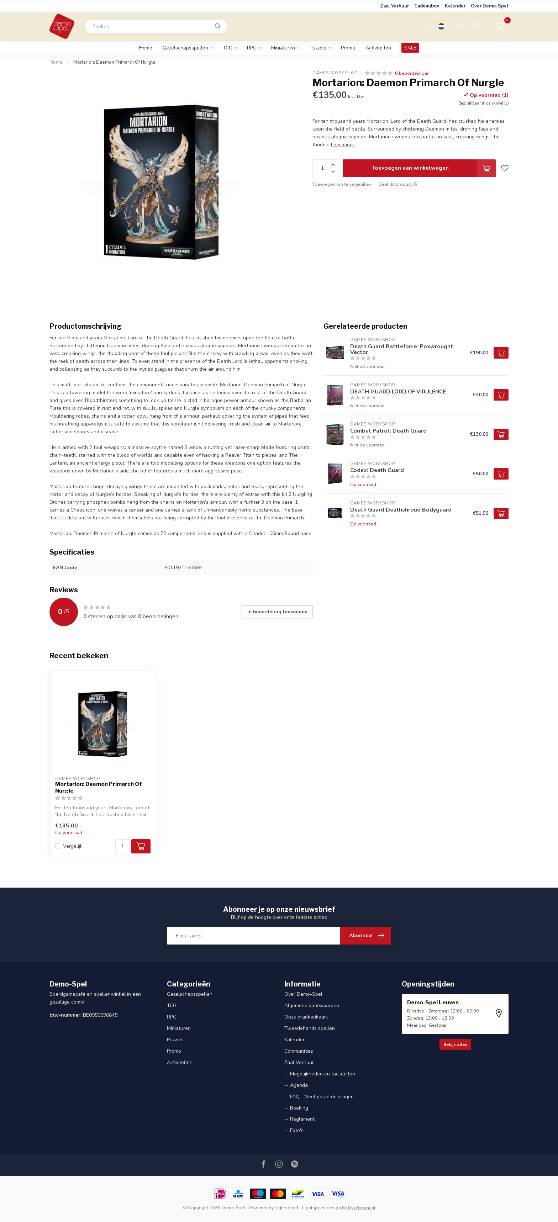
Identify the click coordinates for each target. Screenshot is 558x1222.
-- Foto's (294, 1130)
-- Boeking (296, 1108)
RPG (252, 47)
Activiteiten (378, 47)
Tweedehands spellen (309, 1028)
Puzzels (318, 47)
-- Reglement (299, 1119)
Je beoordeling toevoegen (277, 612)
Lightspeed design (321, 1208)
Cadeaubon (426, 6)
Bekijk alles (455, 1044)
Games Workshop (334, 73)
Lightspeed (286, 1208)
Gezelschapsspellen (185, 47)
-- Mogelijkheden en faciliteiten (319, 1073)
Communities (298, 1051)
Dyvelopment (361, 1208)
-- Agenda (296, 1085)
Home (145, 47)
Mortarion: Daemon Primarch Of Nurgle (114, 62)
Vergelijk (73, 846)
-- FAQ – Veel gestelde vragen (319, 1096)
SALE (410, 47)
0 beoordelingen (412, 73)
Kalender (455, 6)
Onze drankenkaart (306, 1017)
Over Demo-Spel (490, 6)
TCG (227, 47)
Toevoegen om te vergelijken (341, 184)
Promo (348, 47)
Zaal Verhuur (394, 6)
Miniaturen (283, 47)
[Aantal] (122, 846)
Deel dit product (398, 184)
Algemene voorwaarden (311, 1005)
